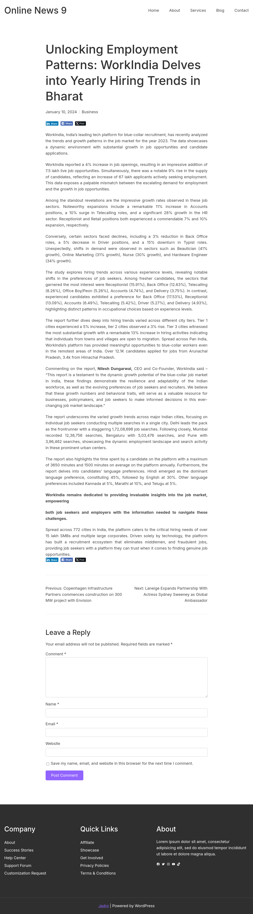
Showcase (89, 850)
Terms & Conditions (98, 873)
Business (90, 112)
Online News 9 (35, 10)
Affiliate (87, 842)
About (9, 842)
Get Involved (91, 858)
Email (52, 724)
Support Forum (17, 865)
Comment (56, 654)
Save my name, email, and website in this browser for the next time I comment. (122, 763)
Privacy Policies (94, 865)
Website (53, 743)
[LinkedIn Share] (52, 123)
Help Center (15, 858)
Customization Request (25, 873)
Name (52, 704)
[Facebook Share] (67, 123)
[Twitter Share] (80, 123)
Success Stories (18, 850)
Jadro (103, 906)
